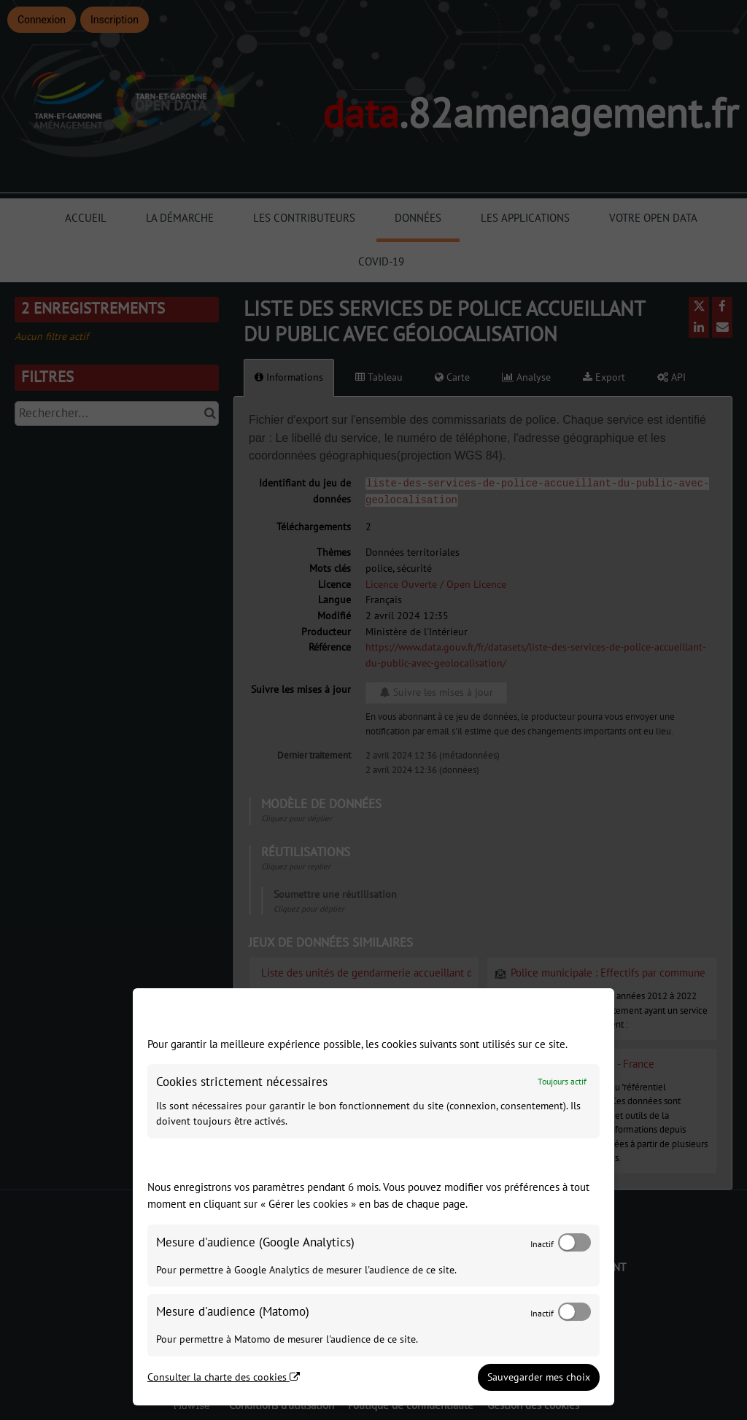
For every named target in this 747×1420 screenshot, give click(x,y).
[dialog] (373, 1196)
